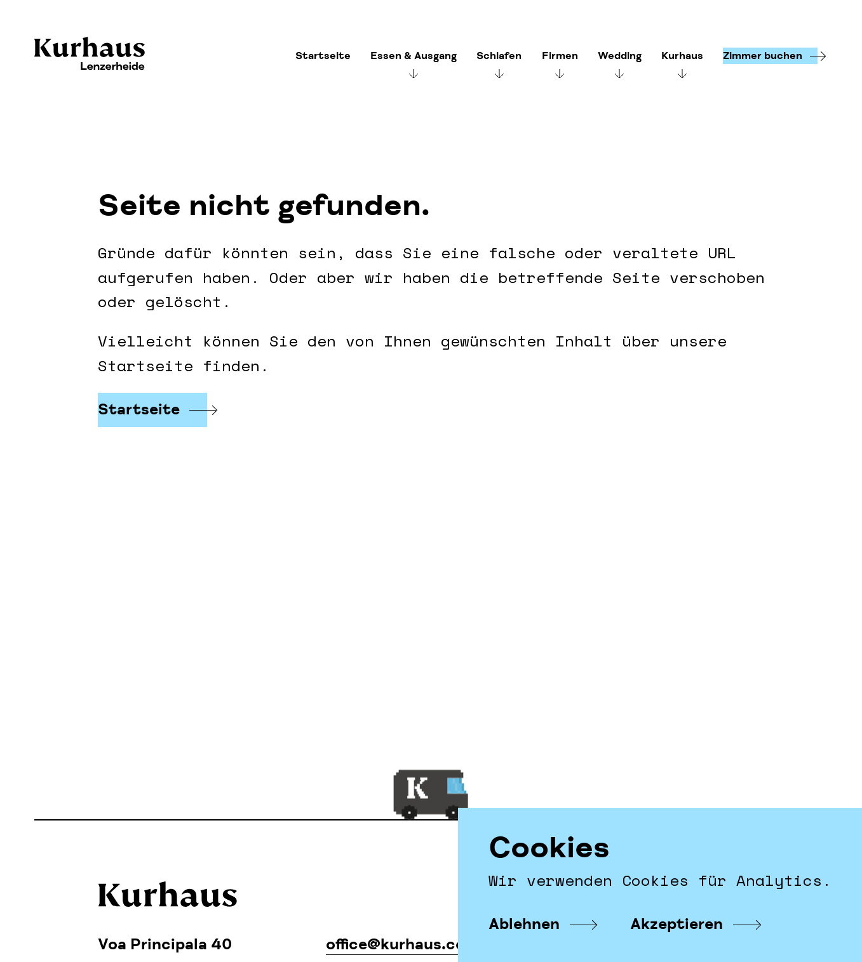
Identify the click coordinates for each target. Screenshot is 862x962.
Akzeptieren (676, 924)
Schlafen (499, 55)
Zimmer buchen (762, 55)
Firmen (560, 55)
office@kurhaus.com (403, 944)
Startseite (323, 55)
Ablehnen (524, 924)
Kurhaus (89, 55)
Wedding (620, 55)
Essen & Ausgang (413, 55)
